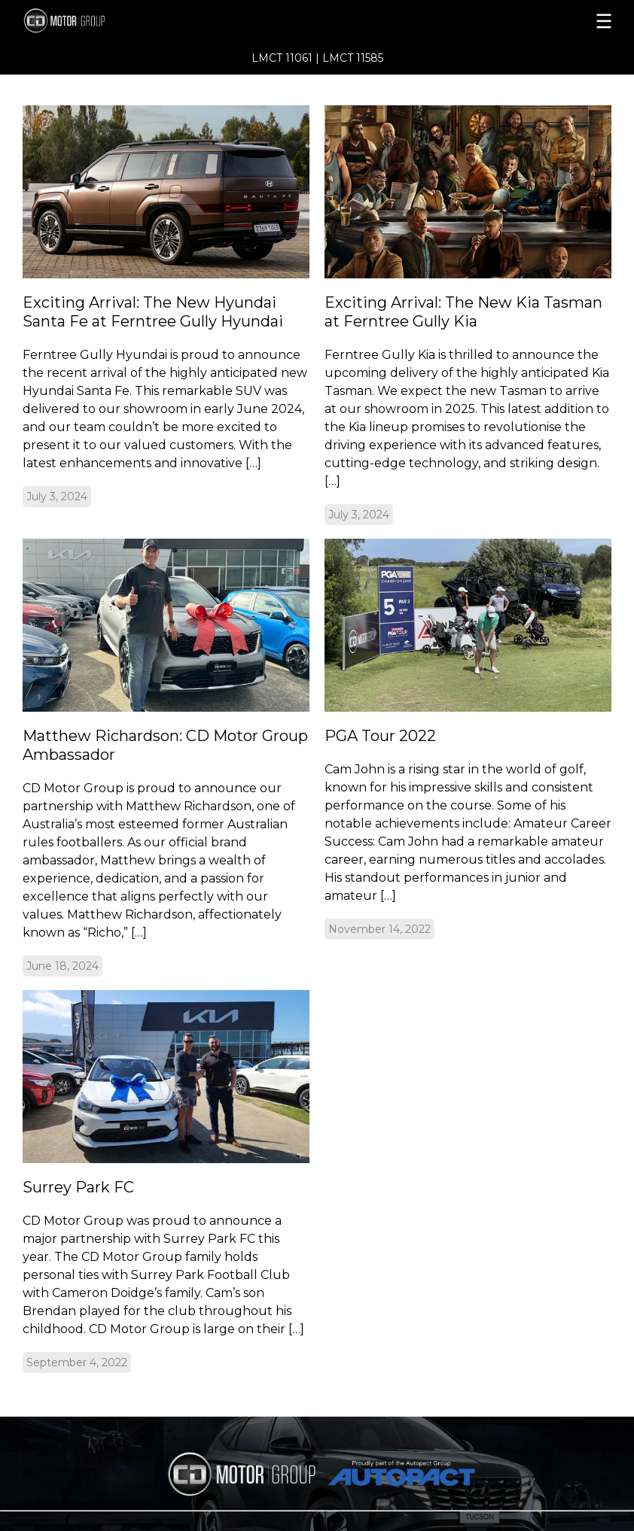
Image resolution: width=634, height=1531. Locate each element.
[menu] (468, 21)
